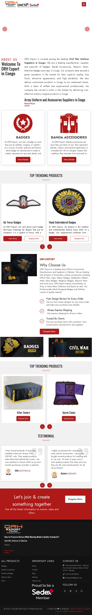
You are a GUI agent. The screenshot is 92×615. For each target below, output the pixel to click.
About (34, 566)
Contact (34, 569)
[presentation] (4, 29)
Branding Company (74, 611)
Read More (29, 103)
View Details (23, 159)
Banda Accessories (7, 569)
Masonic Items (6, 577)
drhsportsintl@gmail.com (72, 578)
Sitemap (35, 577)
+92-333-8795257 (71, 574)
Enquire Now (34, 292)
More (3, 581)
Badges (4, 566)
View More (13, 292)
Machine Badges (7, 573)
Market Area (36, 581)
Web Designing (77, 609)
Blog (33, 573)
